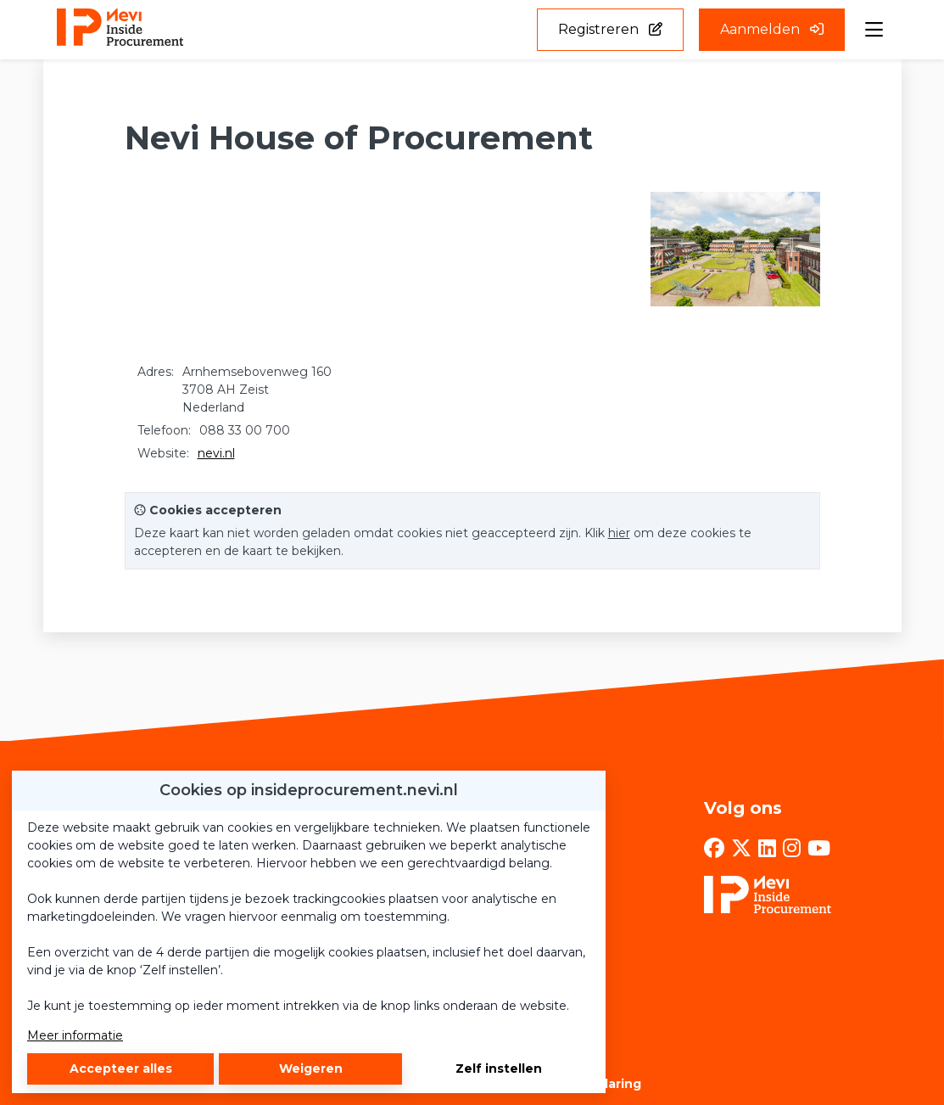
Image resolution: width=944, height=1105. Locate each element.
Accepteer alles (121, 1068)
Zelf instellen (498, 1068)
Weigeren (311, 1068)
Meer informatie (75, 1035)
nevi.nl (216, 453)
